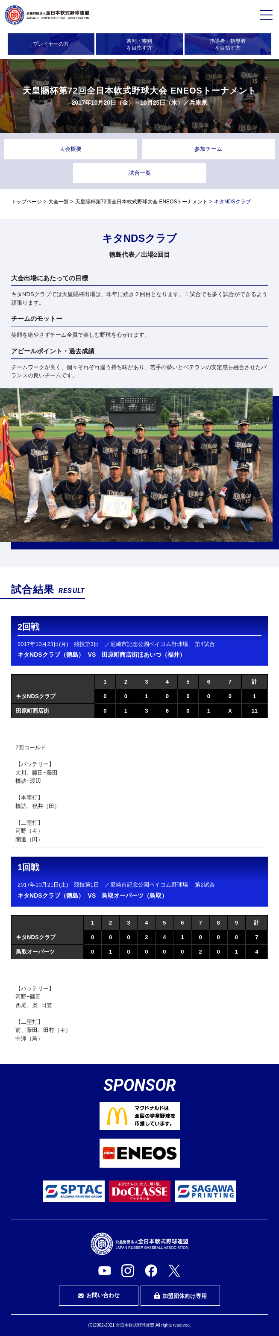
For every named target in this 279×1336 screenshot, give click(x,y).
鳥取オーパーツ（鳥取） (134, 895)
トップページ (26, 202)
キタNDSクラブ (35, 696)
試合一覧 (140, 173)
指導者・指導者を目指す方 (228, 44)
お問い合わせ (99, 1295)
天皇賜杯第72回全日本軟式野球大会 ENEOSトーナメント (141, 202)
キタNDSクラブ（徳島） (51, 654)
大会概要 (70, 149)
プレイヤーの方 (51, 44)
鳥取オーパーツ (35, 951)
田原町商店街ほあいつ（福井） (143, 654)
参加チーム (208, 149)
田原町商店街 (32, 711)
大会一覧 (58, 202)
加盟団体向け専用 (180, 1295)
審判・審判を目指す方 (139, 44)
